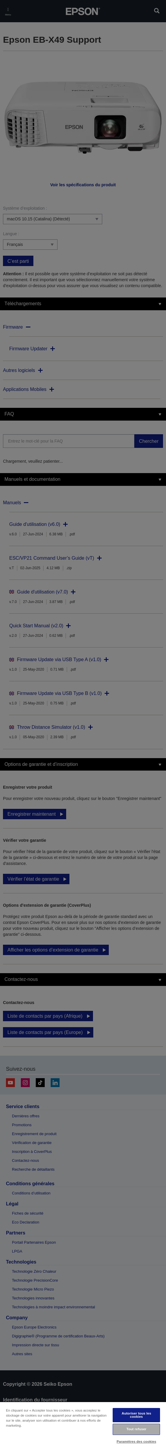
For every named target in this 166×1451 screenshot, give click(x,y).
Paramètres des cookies (136, 1441)
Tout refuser (136, 1429)
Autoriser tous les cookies (136, 1415)
